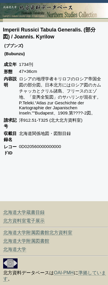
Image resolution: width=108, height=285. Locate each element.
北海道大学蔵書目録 (24, 212)
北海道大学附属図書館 (26, 240)
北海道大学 (14, 249)
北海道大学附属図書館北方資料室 (37, 232)
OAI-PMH (63, 272)
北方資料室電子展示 (24, 220)
